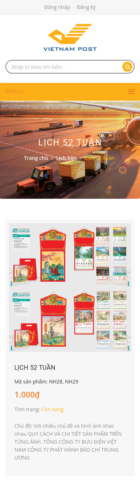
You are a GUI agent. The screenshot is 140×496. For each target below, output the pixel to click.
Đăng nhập (57, 7)
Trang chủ (36, 157)
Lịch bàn (66, 157)
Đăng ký (86, 7)
